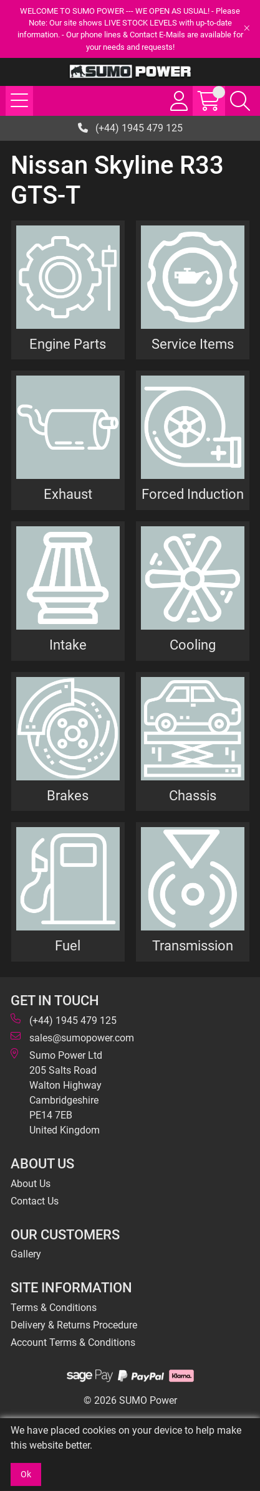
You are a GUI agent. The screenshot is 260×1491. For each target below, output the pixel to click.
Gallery (26, 1254)
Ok (26, 1474)
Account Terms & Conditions (73, 1342)
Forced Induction (193, 494)
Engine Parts (67, 344)
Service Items (193, 344)
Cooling (193, 645)
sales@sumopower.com (72, 1037)
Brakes (68, 795)
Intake (68, 645)
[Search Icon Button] (240, 101)
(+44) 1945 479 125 (130, 128)
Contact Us (35, 1201)
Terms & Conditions (54, 1308)
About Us (31, 1184)
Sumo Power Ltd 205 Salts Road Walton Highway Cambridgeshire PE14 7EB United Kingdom (56, 1092)
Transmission (192, 945)
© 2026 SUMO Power (130, 1400)
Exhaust (68, 494)
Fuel (67, 945)
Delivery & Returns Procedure (74, 1325)
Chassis (192, 795)
